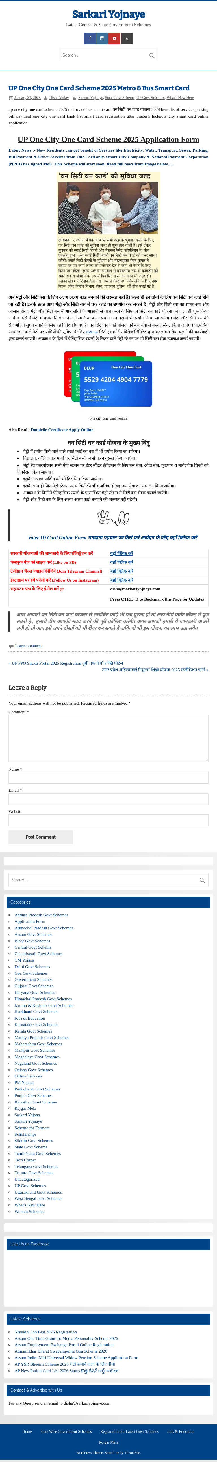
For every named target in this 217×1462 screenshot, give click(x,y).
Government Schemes (34, 979)
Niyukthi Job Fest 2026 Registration (46, 1331)
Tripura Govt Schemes (34, 1172)
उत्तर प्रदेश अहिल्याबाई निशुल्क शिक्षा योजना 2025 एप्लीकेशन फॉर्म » (155, 669)
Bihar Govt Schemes (32, 940)
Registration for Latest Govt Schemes (129, 1432)
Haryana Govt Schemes (35, 992)
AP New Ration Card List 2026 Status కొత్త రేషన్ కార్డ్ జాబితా (67, 1370)
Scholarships (26, 1134)
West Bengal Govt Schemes (38, 1198)
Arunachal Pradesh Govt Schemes (44, 927)
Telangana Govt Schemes (36, 1166)
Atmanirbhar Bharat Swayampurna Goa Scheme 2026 (61, 1351)
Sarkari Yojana (27, 1114)
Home (27, 1432)
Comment (18, 712)
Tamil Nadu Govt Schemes (38, 1153)
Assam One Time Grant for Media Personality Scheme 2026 (66, 1338)
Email (15, 790)
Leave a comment (29, 646)
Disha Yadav (59, 98)
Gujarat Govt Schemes (34, 985)
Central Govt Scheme (33, 947)
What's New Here (180, 98)
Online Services (28, 1076)
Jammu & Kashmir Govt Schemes (44, 1005)
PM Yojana (24, 1082)
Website (15, 811)
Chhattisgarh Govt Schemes (39, 953)
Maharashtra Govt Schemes (38, 1043)
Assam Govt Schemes (33, 934)
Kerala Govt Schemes (33, 1031)
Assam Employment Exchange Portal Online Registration (64, 1344)
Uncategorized (27, 1179)
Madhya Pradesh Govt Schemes (42, 1037)
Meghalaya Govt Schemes (37, 1056)
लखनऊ (92, 331)
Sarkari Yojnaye (108, 14)
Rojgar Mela (25, 1108)
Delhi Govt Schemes (32, 966)
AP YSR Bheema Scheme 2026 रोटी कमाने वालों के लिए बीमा (65, 1364)
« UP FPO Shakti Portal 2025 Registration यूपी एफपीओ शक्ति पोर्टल (65, 663)
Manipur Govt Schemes (35, 1050)
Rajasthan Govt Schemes (36, 1102)
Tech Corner (25, 1159)
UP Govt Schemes (150, 98)
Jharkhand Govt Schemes (36, 1011)
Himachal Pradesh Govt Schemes (43, 998)
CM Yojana (24, 960)
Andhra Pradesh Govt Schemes (41, 914)
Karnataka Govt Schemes (36, 1024)
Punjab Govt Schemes (34, 1095)
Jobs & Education (30, 1018)
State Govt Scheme (119, 98)
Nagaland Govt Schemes (36, 1063)
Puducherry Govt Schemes (37, 1089)
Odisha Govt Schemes (34, 1069)
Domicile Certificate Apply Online (62, 429)
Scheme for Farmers (32, 1127)
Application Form (30, 921)
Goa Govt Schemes (31, 973)
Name (15, 769)
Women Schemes (29, 1211)
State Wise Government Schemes (66, 1432)
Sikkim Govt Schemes (34, 1140)
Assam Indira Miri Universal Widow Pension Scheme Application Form (76, 1357)
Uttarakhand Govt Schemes (38, 1192)
